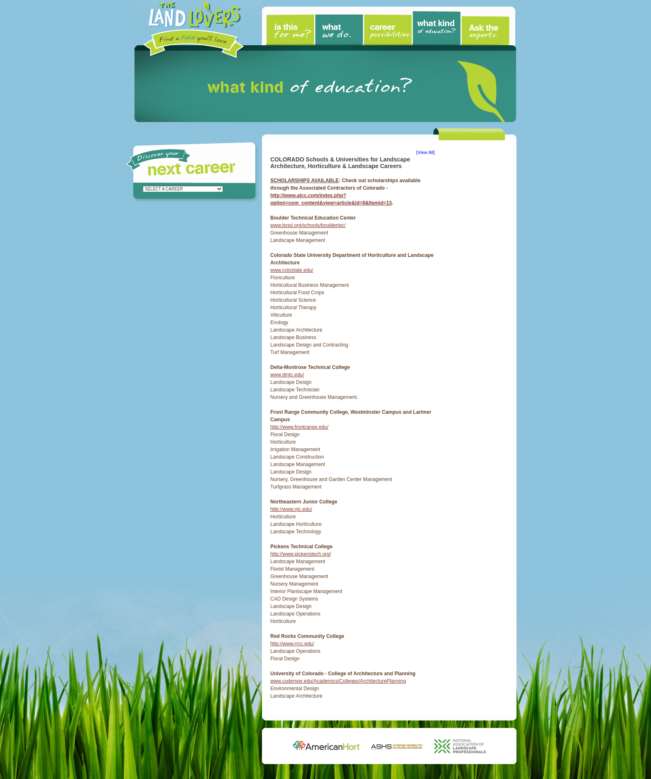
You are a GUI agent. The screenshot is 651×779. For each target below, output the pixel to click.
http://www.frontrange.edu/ (299, 427)
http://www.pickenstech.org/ (300, 554)
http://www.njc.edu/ (291, 509)
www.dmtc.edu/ (287, 375)
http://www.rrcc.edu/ (292, 644)
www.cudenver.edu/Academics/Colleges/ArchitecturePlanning (338, 681)
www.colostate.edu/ (291, 270)
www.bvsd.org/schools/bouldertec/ (307, 225)
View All (425, 152)
